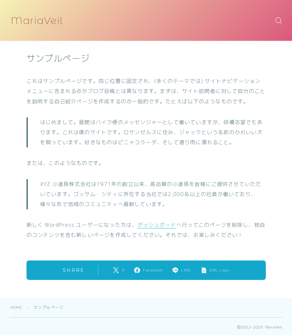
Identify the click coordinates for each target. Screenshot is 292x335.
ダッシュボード (156, 224)
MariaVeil (37, 20)
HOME (16, 307)
